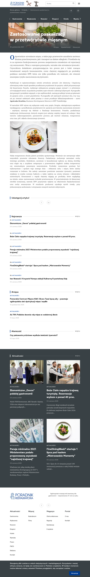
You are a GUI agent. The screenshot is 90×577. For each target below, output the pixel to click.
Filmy (30, 520)
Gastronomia (17, 19)
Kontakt (12, 555)
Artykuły (24, 10)
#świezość (76, 47)
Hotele (66, 19)
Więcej (77, 216)
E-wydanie (50, 529)
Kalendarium (32, 516)
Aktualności (16, 220)
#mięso (56, 47)
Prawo (12, 542)
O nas (67, 516)
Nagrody (49, 520)
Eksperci (55, 19)
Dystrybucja (50, 525)
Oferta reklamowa (52, 516)
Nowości (44, 19)
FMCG (12, 546)
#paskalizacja (65, 47)
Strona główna (15, 10)
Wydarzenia (31, 19)
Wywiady (77, 19)
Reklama (12, 550)
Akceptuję (74, 573)
